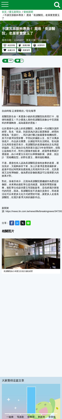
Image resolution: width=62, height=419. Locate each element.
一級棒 (10, 417)
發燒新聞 (28, 12)
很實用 (30, 417)
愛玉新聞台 (15, 12)
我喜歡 (20, 417)
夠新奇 (41, 417)
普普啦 (52, 417)
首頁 (4, 12)
